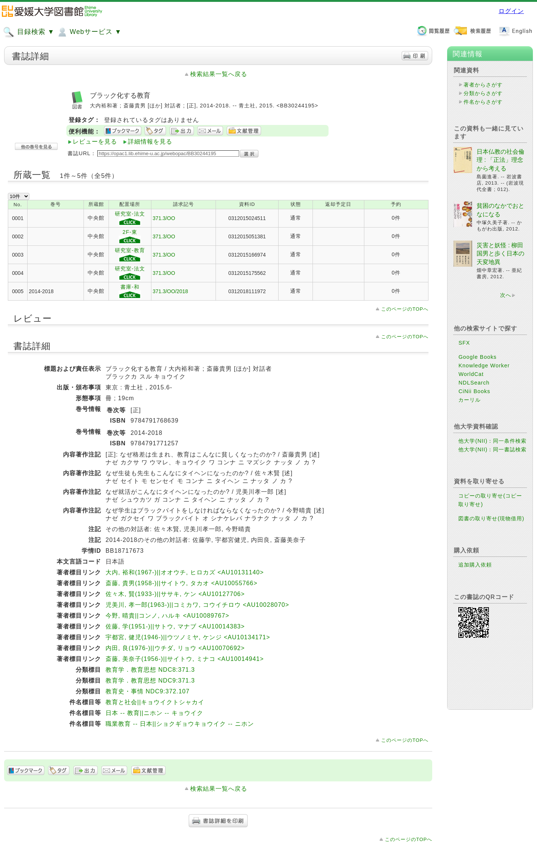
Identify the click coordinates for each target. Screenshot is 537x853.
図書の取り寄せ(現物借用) (491, 518)
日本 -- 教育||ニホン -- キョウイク (154, 713)
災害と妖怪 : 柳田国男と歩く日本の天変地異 (500, 253)
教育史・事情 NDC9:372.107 (147, 691)
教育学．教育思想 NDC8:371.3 (150, 670)
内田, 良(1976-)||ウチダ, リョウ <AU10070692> (175, 648)
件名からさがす (483, 102)
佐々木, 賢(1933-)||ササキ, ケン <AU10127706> (175, 594)
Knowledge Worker (483, 366)
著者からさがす (483, 85)
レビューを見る (95, 141)
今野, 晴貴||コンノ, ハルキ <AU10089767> (167, 615)
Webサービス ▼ (89, 32)
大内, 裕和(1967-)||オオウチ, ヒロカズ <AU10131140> (185, 572)
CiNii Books (474, 391)
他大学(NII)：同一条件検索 (492, 441)
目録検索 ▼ (28, 32)
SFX (464, 343)
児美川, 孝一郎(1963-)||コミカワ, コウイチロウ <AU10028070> (197, 605)
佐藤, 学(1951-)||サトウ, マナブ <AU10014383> (175, 626)
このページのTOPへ (404, 309)
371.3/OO (164, 218)
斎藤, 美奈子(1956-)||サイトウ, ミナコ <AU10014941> (185, 659)
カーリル (469, 400)
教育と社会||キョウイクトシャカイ (155, 702)
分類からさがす (483, 93)
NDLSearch (473, 383)
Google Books (477, 357)
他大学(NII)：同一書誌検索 (492, 449)
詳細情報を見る (150, 141)
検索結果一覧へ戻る (218, 74)
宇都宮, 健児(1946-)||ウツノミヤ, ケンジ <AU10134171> (188, 637)
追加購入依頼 (475, 565)
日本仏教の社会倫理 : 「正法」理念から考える (500, 160)
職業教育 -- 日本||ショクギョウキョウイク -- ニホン (180, 724)
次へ (505, 295)
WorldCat (471, 374)
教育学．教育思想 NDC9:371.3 (150, 680)
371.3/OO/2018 (170, 291)
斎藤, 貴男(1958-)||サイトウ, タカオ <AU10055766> (181, 583)
